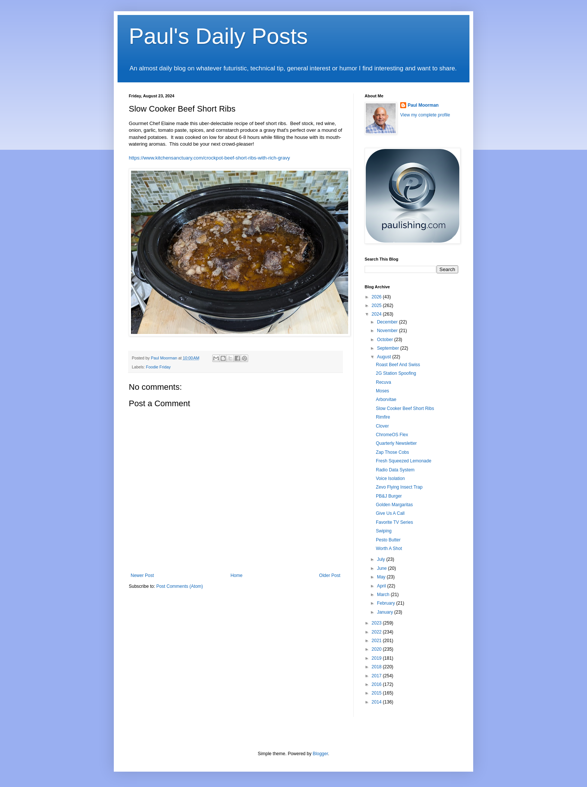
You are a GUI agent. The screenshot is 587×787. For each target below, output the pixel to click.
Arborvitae (386, 399)
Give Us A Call (390, 513)
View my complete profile (425, 115)
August (384, 356)
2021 (377, 640)
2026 (377, 297)
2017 (377, 675)
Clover (382, 426)
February (386, 603)
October (385, 339)
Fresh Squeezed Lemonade (403, 461)
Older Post (329, 575)
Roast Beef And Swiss (398, 364)
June (382, 568)
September (388, 348)
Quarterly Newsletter (396, 443)
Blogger (320, 753)
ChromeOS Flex (392, 434)
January (385, 612)
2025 (377, 305)
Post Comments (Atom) (179, 586)
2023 (377, 623)
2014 (377, 702)
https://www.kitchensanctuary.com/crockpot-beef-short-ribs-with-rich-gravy (209, 158)
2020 (377, 649)
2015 (377, 693)
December (388, 322)
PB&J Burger (389, 496)
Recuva (383, 382)
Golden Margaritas (394, 504)
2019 (377, 658)
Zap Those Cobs (392, 452)
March (384, 594)
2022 (377, 632)
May (382, 577)
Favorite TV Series (394, 522)
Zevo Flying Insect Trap (399, 487)
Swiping (384, 531)
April (382, 586)
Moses (382, 391)
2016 (377, 684)
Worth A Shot (389, 548)
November (388, 330)
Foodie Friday (158, 367)
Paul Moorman (423, 105)
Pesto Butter (388, 540)
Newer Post (142, 575)
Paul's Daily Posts (218, 36)
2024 (377, 314)
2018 (377, 666)
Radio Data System (395, 469)
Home (237, 575)
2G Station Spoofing (396, 373)
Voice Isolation (390, 478)
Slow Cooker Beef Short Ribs (405, 408)
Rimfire (383, 417)
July (381, 559)
